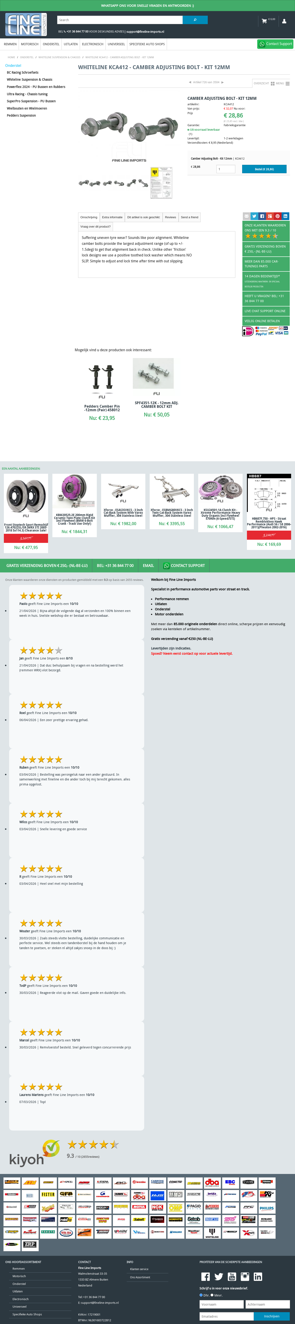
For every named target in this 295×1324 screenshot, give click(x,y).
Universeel (116, 44)
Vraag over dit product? (95, 226)
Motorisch (29, 44)
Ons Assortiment (140, 1277)
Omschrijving (88, 217)
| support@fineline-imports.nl (144, 32)
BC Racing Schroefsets (22, 72)
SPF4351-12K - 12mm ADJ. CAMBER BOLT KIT (157, 404)
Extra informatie (112, 217)
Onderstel (51, 44)
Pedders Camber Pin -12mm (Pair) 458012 (102, 408)
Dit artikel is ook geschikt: (143, 217)
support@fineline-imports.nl (100, 1303)
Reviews (170, 217)
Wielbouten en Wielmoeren (27, 108)
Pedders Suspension (21, 115)
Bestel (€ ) (264, 169)
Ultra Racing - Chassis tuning (27, 94)
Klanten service (139, 1269)
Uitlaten (71, 44)
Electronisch (92, 44)
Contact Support (184, 565)
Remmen (10, 44)
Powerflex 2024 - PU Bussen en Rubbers (36, 87)
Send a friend (189, 217)
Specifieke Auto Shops (147, 44)
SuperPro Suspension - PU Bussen (31, 101)
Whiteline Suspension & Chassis (29, 79)
